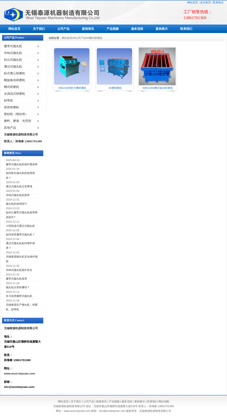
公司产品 (63, 28)
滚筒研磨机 (11, 107)
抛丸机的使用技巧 (16, 203)
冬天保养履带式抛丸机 (19, 296)
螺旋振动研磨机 (14, 80)
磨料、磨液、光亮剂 (17, 120)
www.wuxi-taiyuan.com (19, 373)
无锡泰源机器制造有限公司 (21, 134)
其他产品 (10, 127)
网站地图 (163, 401)
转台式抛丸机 (13, 59)
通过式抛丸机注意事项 (19, 186)
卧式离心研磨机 (14, 73)
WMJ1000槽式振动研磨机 (158, 87)
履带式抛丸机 (13, 46)
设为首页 (205, 2)
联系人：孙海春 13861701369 (23, 141)
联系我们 (186, 28)
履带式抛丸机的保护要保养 (22, 164)
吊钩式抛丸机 (13, 53)
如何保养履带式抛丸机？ (20, 234)
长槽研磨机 (115, 87)
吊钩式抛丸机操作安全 (19, 269)
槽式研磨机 (11, 86)
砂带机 (8, 100)
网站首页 (192, 2)
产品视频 (113, 28)
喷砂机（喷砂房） (16, 114)
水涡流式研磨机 (14, 93)
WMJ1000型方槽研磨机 (72, 87)
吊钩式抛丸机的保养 (18, 195)
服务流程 (137, 28)
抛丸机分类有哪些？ (18, 287)
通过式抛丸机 (13, 66)
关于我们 (39, 28)
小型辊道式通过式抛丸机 (20, 225)
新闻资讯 (88, 28)
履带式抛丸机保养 (16, 278)
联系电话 (218, 2)
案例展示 (162, 28)
